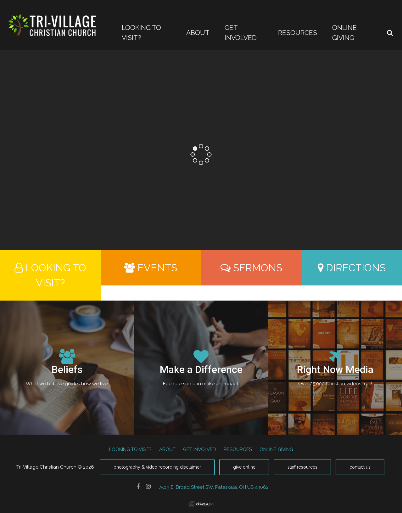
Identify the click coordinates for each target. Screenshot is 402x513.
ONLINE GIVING (276, 449)
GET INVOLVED (199, 449)
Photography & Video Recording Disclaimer (157, 467)
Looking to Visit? (50, 275)
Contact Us (360, 467)
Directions (352, 267)
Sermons (251, 267)
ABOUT (167, 449)
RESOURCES (238, 449)
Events (150, 267)
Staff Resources (302, 467)
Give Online (244, 467)
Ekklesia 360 (201, 504)
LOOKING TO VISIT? (130, 449)
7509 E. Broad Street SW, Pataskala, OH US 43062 (214, 487)
